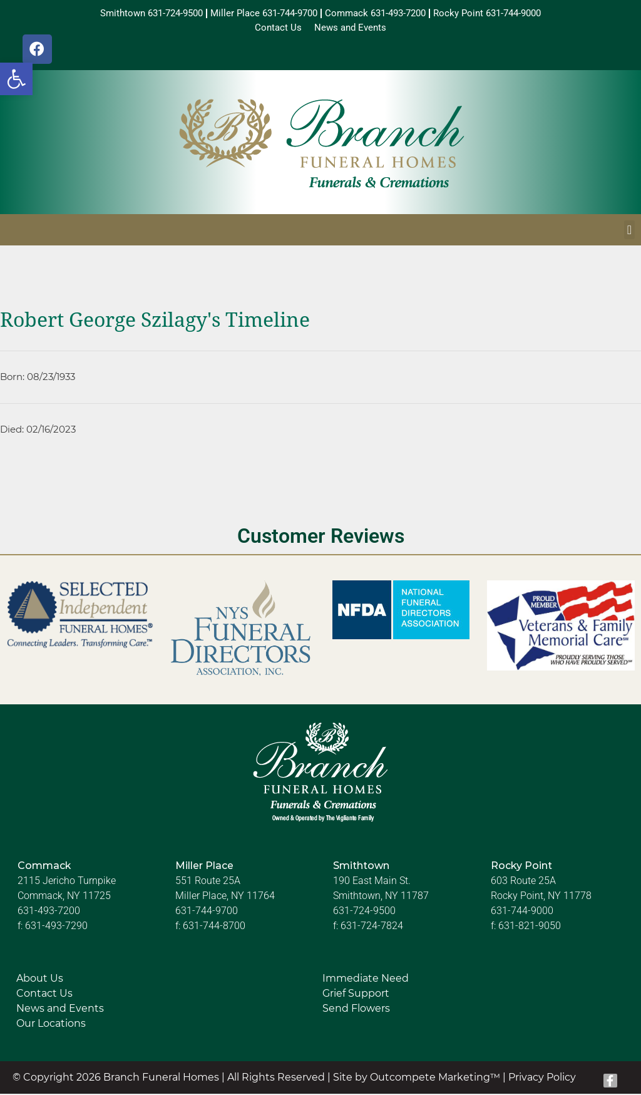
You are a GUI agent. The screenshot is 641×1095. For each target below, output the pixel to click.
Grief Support (355, 995)
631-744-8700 (214, 927)
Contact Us (44, 995)
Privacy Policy (542, 1079)
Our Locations (51, 1025)
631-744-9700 (206, 912)
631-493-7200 (49, 912)
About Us (39, 980)
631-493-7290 (56, 927)
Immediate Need (365, 980)
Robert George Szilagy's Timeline (155, 322)
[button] (16, 79)
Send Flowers (356, 1010)
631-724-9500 (364, 912)
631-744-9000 (522, 912)
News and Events (60, 1010)
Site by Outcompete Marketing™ (416, 1079)
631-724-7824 (372, 927)
